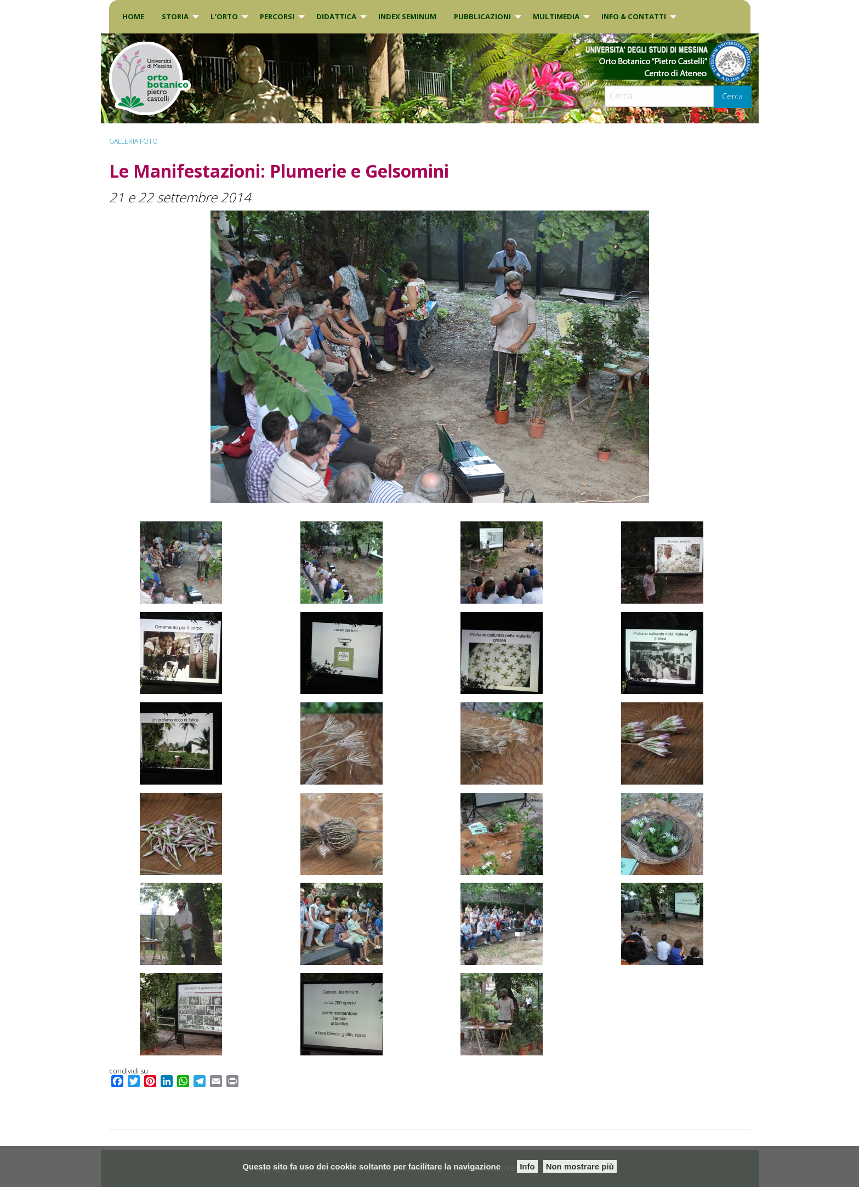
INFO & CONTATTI (633, 16)
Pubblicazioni (482, 16)
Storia (175, 16)
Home (133, 16)
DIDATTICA (336, 16)
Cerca (732, 96)
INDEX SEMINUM (407, 16)
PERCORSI (277, 16)
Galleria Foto (133, 141)
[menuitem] (133, 16)
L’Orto (224, 16)
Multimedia (556, 16)
